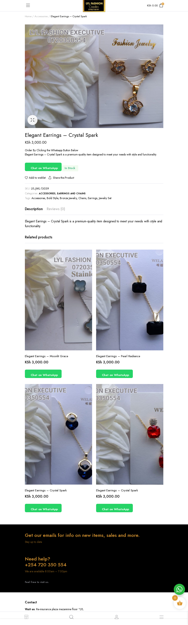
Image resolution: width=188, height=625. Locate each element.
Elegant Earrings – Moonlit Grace (46, 356)
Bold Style (52, 198)
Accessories (41, 16)
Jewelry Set (105, 198)
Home (28, 16)
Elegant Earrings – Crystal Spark (46, 490)
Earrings (92, 198)
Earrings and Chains (71, 193)
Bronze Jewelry (68, 198)
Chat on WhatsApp (44, 168)
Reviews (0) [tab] (56, 209)
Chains (82, 198)
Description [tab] (34, 209)
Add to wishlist (37, 178)
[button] (32, 120)
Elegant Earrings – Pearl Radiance (118, 356)
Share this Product (61, 177)
